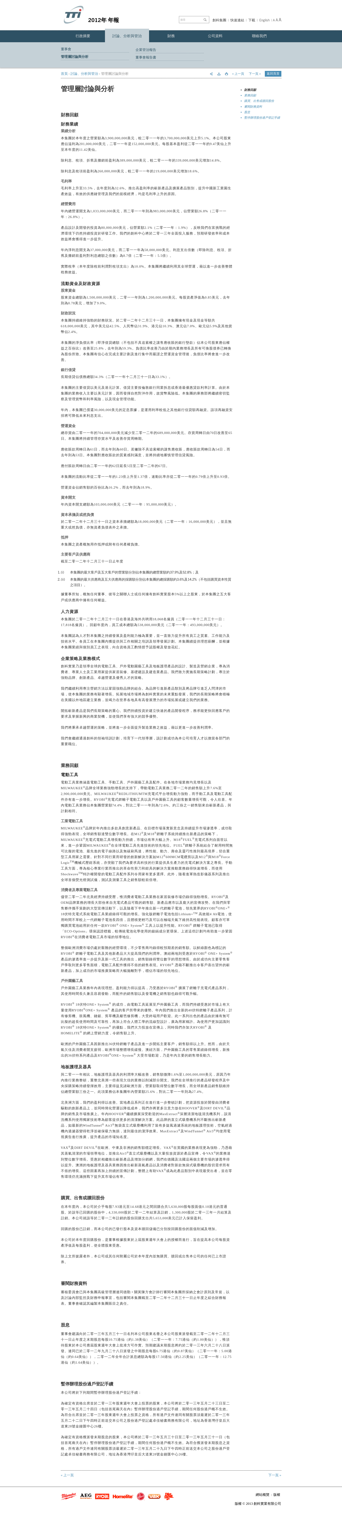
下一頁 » (255, 74)
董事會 (66, 49)
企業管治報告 (146, 50)
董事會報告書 (146, 57)
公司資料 (215, 36)
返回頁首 (273, 73)
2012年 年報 (103, 19)
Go (206, 20)
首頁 (64, 74)
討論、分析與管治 (127, 36)
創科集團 (219, 20)
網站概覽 (262, 1495)
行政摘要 (83, 36)
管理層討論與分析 (74, 57)
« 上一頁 (238, 74)
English (264, 20)
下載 (251, 20)
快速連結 (237, 20)
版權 (276, 1495)
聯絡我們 (259, 36)
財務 (171, 36)
